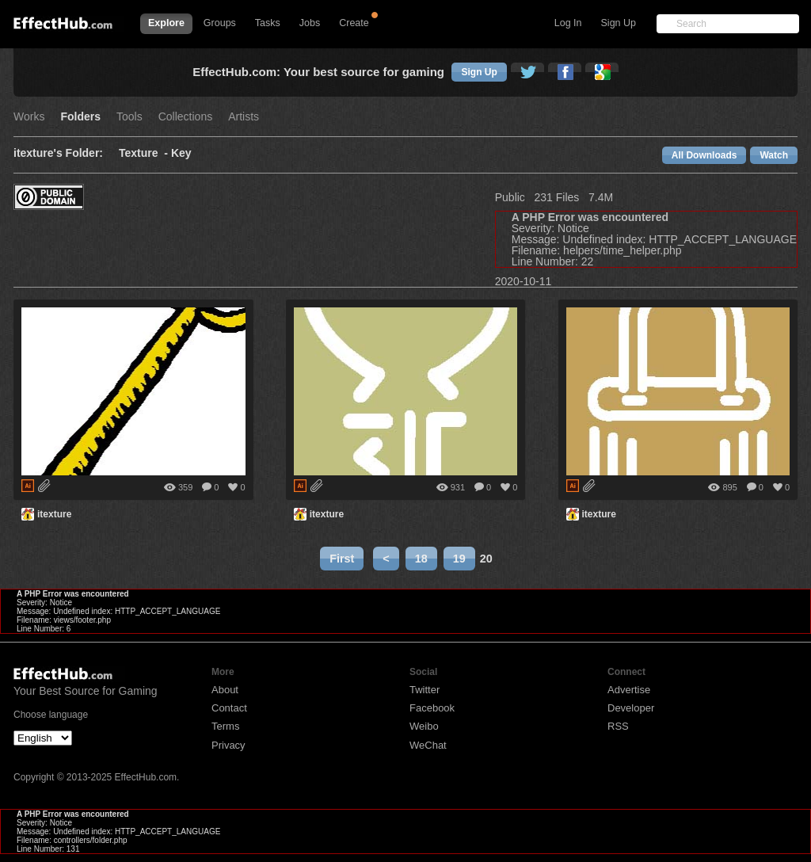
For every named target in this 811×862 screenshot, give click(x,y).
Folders (80, 117)
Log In (568, 23)
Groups (220, 23)
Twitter (424, 690)
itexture (54, 514)
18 (421, 558)
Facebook (432, 708)
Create (354, 23)
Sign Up (618, 23)
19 (459, 558)
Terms (225, 726)
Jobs (309, 23)
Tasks (267, 23)
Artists (243, 117)
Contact (229, 708)
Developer (630, 708)
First (341, 558)
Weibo (424, 726)
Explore (166, 23)
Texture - (145, 153)
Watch (774, 155)
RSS (618, 726)
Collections (185, 117)
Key (181, 153)
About (224, 690)
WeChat (428, 745)
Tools (129, 117)
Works (28, 117)
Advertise (628, 690)
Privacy (228, 745)
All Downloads (704, 155)
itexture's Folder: (58, 153)
